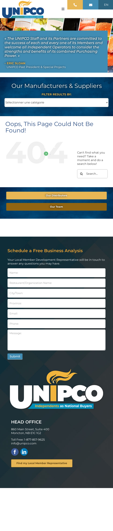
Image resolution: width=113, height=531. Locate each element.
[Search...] (92, 173)
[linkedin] (24, 452)
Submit (15, 356)
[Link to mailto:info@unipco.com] (90, 4)
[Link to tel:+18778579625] (75, 4)
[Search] (81, 173)
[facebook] (15, 452)
